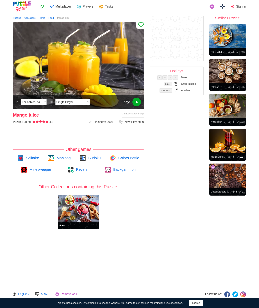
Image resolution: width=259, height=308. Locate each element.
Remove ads (69, 294)
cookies (76, 303)
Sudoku (94, 158)
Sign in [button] (241, 6)
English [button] (22, 294)
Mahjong (63, 158)
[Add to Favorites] (140, 25)
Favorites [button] (42, 6)
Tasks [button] (109, 6)
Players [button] (88, 6)
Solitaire (32, 158)
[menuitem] (42, 6)
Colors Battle (128, 158)
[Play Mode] (72, 102)
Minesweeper (39, 169)
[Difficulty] (34, 102)
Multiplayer (63, 6)
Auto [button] (44, 294)
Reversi (81, 169)
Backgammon (124, 169)
